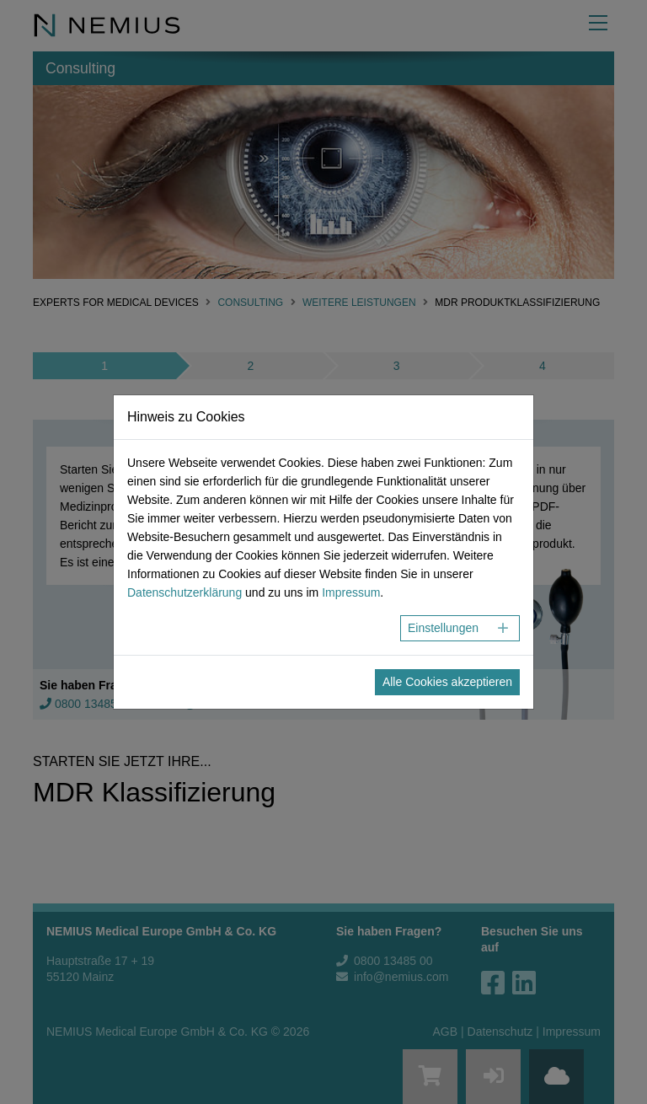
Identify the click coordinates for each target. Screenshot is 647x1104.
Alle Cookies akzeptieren (447, 682)
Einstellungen (443, 628)
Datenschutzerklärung (184, 592)
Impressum (351, 592)
